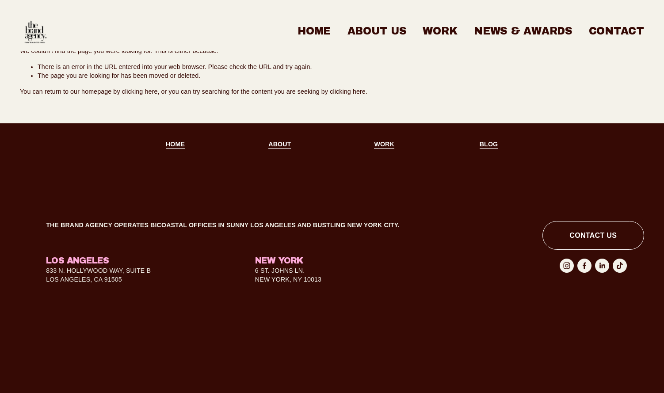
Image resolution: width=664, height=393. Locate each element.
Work (440, 31)
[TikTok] (620, 266)
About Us (376, 31)
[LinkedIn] (602, 266)
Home (314, 31)
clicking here (140, 91)
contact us (593, 235)
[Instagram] (567, 266)
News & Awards (523, 31)
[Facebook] (584, 266)
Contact (616, 31)
